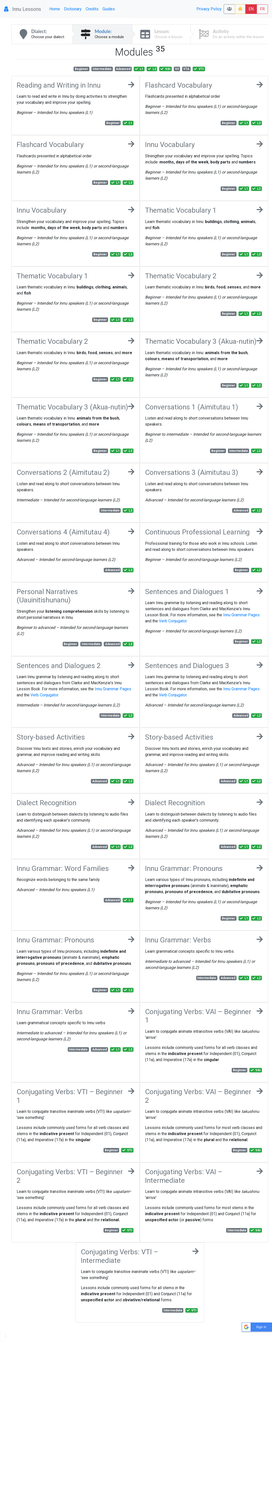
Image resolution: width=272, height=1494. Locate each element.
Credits (92, 9)
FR (262, 9)
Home (54, 9)
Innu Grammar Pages (241, 615)
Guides (109, 9)
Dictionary (73, 9)
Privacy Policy (209, 9)
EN (251, 9)
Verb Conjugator (173, 621)
